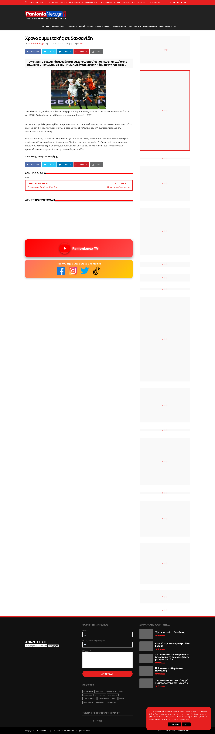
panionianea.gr (184, 730)
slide (80, 43)
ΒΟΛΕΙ (121, 691)
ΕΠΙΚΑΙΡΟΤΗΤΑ (150, 26)
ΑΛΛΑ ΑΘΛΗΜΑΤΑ (90, 698)
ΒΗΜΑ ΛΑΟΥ (100, 702)
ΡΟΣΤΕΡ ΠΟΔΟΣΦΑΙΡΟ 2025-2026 (131, 2)
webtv (114, 698)
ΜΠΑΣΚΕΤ (72, 26)
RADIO (121, 698)
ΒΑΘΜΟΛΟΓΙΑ (91, 2)
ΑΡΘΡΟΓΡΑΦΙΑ (119, 26)
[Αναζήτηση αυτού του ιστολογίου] (36, 645)
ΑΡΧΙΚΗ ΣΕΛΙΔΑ (58, 2)
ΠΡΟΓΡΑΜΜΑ (106, 2)
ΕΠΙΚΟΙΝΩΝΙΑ (74, 2)
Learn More (174, 724)
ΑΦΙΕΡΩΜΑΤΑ (113, 695)
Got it (186, 724)
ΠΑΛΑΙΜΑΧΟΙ (111, 702)
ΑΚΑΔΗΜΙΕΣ (88, 695)
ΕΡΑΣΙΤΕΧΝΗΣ (88, 702)
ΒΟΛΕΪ (82, 26)
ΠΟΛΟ (90, 26)
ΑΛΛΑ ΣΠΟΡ (133, 26)
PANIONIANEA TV (167, 26)
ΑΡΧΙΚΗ (45, 26)
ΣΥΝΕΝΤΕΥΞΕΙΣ (102, 26)
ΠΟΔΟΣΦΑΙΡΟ (57, 26)
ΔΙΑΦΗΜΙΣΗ (155, 2)
